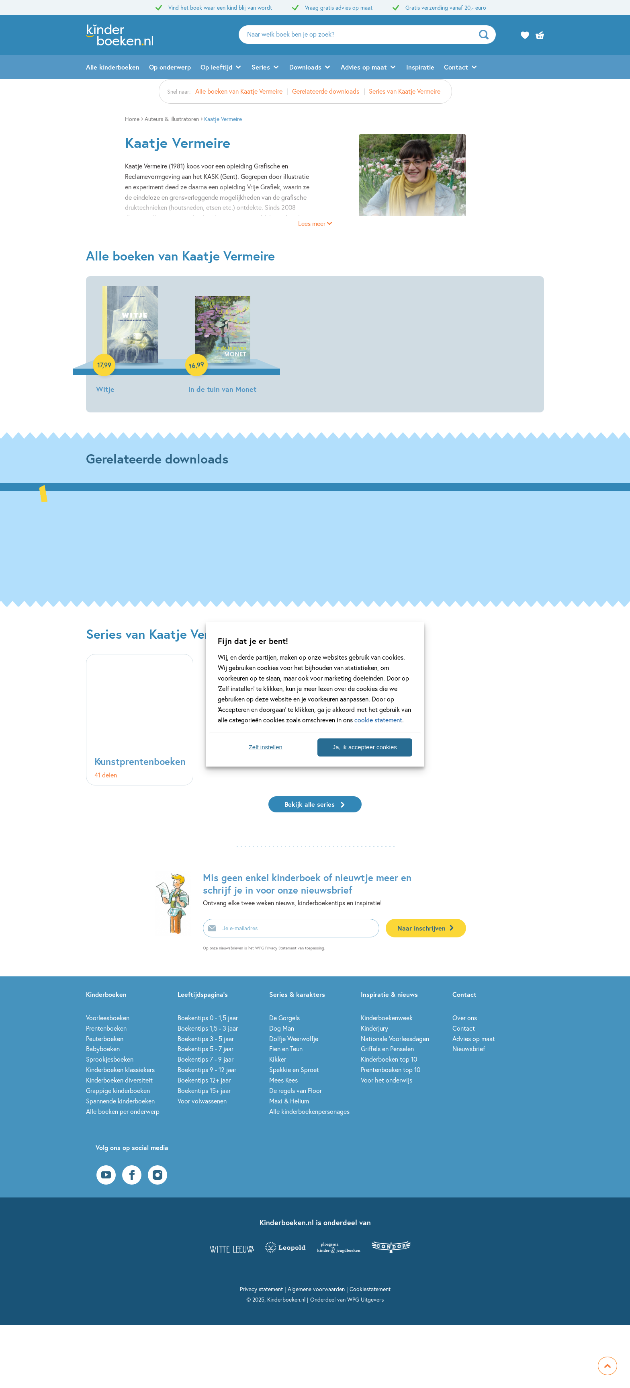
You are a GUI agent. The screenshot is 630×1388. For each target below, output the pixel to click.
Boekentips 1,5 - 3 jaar (208, 1028)
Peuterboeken (104, 1038)
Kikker (277, 1059)
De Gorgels (284, 1017)
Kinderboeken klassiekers (120, 1069)
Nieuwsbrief (468, 1048)
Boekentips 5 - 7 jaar (205, 1048)
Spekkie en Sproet (294, 1069)
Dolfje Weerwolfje (293, 1038)
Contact (456, 67)
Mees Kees (283, 1080)
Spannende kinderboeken (120, 1101)
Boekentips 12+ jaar (204, 1080)
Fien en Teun (286, 1048)
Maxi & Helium (289, 1101)
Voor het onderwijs (386, 1080)
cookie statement (378, 720)
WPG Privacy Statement (276, 948)
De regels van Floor (295, 1090)
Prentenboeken (106, 1028)
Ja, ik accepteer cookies (365, 747)
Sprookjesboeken (109, 1059)
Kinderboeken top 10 (389, 1059)
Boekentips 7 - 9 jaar (205, 1059)
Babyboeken (103, 1048)
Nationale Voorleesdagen (395, 1038)
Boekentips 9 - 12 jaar (207, 1069)
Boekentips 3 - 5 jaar (206, 1038)
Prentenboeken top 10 (390, 1069)
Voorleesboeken (107, 1017)
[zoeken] (486, 34)
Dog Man (281, 1028)
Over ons (464, 1017)
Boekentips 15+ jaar (204, 1090)
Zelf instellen (265, 747)
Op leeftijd (216, 67)
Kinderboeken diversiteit (119, 1080)
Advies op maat (364, 67)
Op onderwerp (170, 67)
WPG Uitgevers (365, 1299)
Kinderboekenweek (387, 1017)
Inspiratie (420, 67)
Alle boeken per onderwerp (123, 1111)
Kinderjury (374, 1028)
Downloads (305, 67)
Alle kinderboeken (112, 67)
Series (261, 67)
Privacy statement (261, 1289)
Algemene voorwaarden (316, 1289)
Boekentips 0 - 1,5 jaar (208, 1017)
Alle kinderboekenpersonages (309, 1111)
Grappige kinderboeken (118, 1090)
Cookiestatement (370, 1289)
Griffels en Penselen (387, 1048)
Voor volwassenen (202, 1101)
